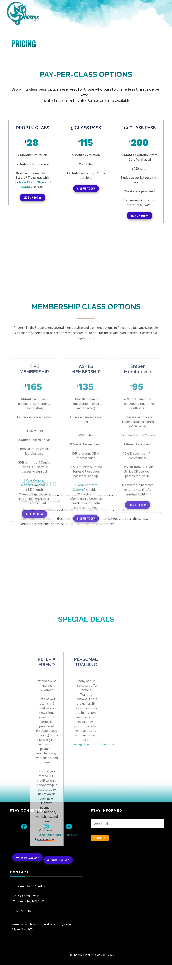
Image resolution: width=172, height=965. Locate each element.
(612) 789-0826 (23, 911)
